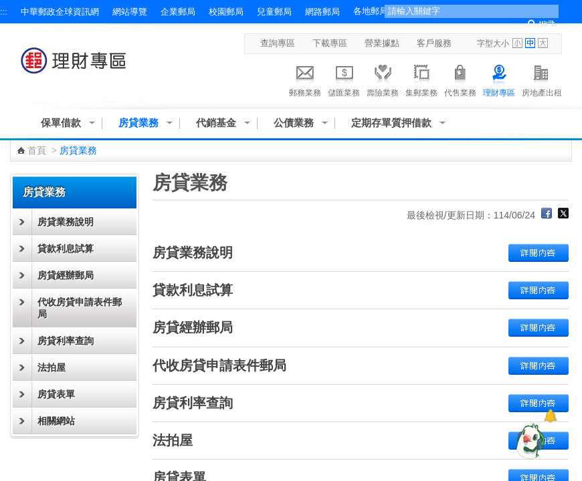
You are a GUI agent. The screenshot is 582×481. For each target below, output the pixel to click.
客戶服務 (434, 43)
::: (3, 12)
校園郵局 (226, 12)
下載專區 (329, 43)
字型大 (543, 43)
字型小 (517, 43)
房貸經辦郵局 (65, 275)
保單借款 (61, 122)
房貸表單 (56, 394)
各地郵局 (370, 11)
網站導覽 (129, 12)
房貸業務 (138, 122)
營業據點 (382, 43)
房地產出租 (542, 79)
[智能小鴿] (528, 441)
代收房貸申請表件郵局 (79, 308)
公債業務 (294, 122)
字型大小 (493, 43)
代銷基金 (216, 122)
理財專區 (499, 79)
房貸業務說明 (65, 221)
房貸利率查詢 (65, 340)
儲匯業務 (344, 79)
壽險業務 (383, 79)
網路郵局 (322, 12)
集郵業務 (421, 79)
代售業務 (460, 79)
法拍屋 (51, 367)
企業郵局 (178, 12)
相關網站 (56, 421)
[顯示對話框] (550, 416)
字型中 (530, 43)
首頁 (36, 150)
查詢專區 (277, 43)
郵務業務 (305, 79)
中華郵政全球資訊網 (60, 12)
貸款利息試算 (65, 248)
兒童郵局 (274, 12)
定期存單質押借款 (391, 122)
